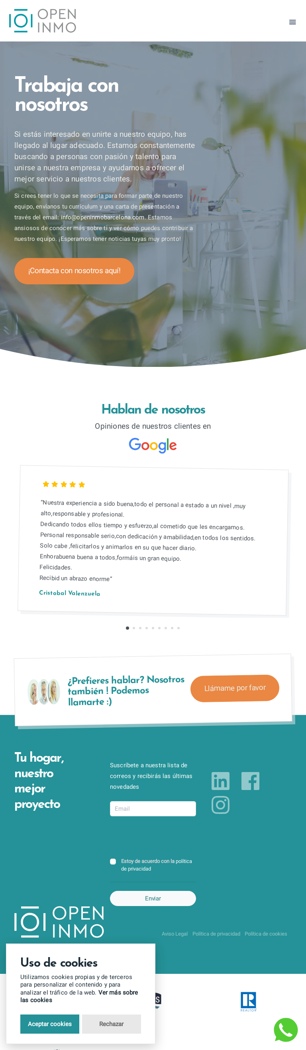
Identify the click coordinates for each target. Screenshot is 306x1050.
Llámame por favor (234, 688)
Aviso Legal (175, 934)
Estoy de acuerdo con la (156, 865)
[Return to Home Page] (42, 22)
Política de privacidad (216, 934)
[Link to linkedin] (220, 781)
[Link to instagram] (220, 805)
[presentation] (170, 837)
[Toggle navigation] (292, 22)
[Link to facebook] (250, 781)
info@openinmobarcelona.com (103, 217)
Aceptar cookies (50, 1024)
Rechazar (111, 1024)
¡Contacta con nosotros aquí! (74, 270)
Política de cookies (266, 934)
